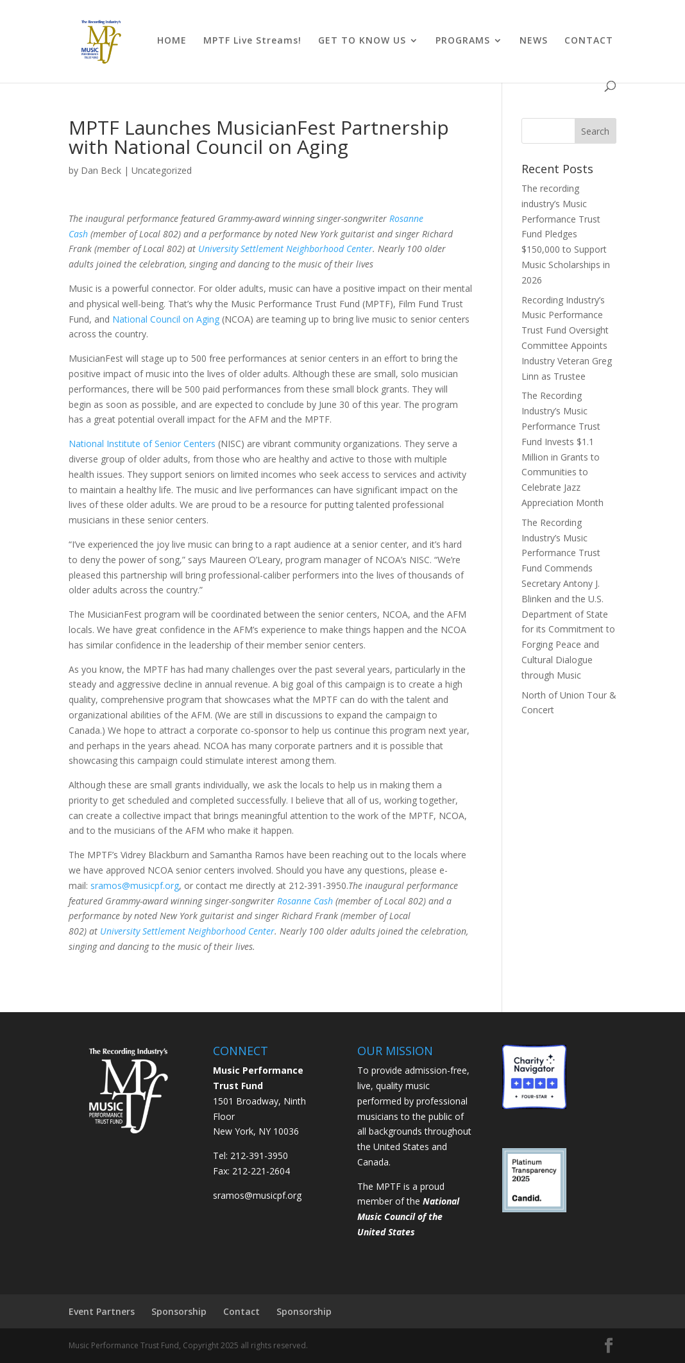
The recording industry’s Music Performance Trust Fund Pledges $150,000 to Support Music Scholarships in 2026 (565, 234)
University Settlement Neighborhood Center (285, 248)
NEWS (534, 41)
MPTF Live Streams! (252, 41)
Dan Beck (101, 170)
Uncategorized (161, 170)
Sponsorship (179, 1311)
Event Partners (102, 1311)
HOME (172, 41)
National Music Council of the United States (408, 1216)
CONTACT (588, 41)
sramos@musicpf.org (134, 885)
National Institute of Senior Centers (142, 443)
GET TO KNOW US (362, 41)
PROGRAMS (463, 41)
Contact (241, 1311)
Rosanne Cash (305, 901)
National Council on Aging (165, 319)
